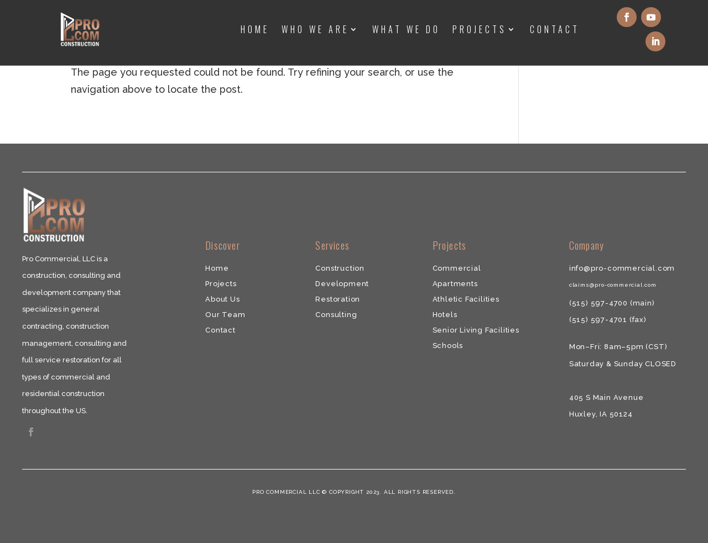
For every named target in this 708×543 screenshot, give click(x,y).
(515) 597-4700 (599, 303)
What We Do (406, 29)
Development (342, 284)
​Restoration (337, 299)
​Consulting (336, 314)
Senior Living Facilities (476, 330)
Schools (448, 345)
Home (255, 29)
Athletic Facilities (466, 299)
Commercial (457, 268)
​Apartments (455, 284)
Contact (555, 29)
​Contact (220, 330)
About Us (222, 299)
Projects (479, 29)
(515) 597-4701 (599, 319)
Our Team (225, 314)
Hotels (445, 314)
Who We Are (315, 29)
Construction (340, 268)
